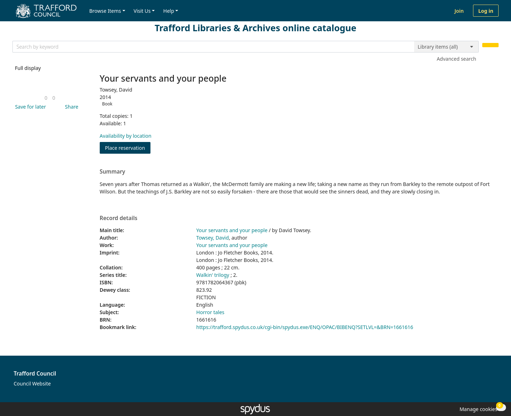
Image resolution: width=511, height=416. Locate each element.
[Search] (490, 45)
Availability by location (126, 135)
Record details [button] (118, 218)
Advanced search (456, 58)
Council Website (32, 383)
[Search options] (446, 47)
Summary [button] (112, 172)
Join (459, 10)
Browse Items (105, 10)
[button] (29, 106)
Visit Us (142, 10)
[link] (45, 97)
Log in (485, 10)
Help (168, 10)
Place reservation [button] (127, 147)
